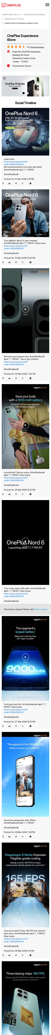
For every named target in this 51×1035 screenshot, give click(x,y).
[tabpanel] (25, 86)
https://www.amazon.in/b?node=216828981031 (16, 163)
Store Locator (40, 512)
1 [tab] (23, 93)
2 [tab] (28, 93)
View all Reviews (37, 47)
